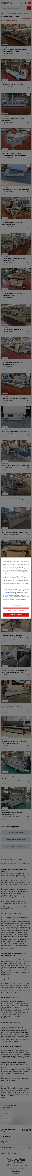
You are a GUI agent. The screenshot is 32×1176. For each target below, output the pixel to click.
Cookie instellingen (16, 605)
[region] (16, 588)
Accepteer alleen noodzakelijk (16, 610)
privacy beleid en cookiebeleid (12, 592)
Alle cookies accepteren (16, 614)
